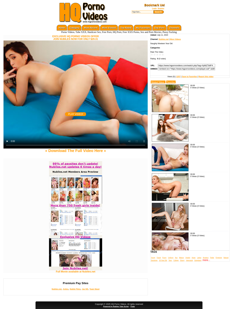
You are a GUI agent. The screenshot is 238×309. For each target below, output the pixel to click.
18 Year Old (163, 260)
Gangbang (197, 260)
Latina (199, 257)
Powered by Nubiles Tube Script (116, 306)
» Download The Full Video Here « (75, 151)
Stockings (154, 260)
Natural (226, 257)
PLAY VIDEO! (75, 114)
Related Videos (157, 82)
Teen (170, 260)
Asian (193, 257)
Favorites (171, 82)
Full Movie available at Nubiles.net (75, 270)
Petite (212, 257)
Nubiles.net (57, 289)
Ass (176, 257)
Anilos (65, 289)
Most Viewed (109, 27)
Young (153, 257)
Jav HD (85, 289)
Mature (181, 257)
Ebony (182, 260)
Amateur (206, 257)
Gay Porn (159, 27)
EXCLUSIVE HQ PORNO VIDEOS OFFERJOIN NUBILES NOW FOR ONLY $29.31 (75, 37)
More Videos (175, 39)
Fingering (219, 257)
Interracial (189, 260)
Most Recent (90, 27)
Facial (159, 257)
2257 (178, 77)
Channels (174, 27)
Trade (132, 306)
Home (62, 27)
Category (74, 27)
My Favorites (143, 27)
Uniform (170, 257)
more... (206, 260)
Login (154, 8)
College (176, 260)
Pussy (164, 257)
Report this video (206, 77)
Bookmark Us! (154, 5)
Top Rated (125, 27)
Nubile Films (75, 289)
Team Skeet (95, 289)
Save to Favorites (189, 77)
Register (161, 8)
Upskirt (187, 257)
